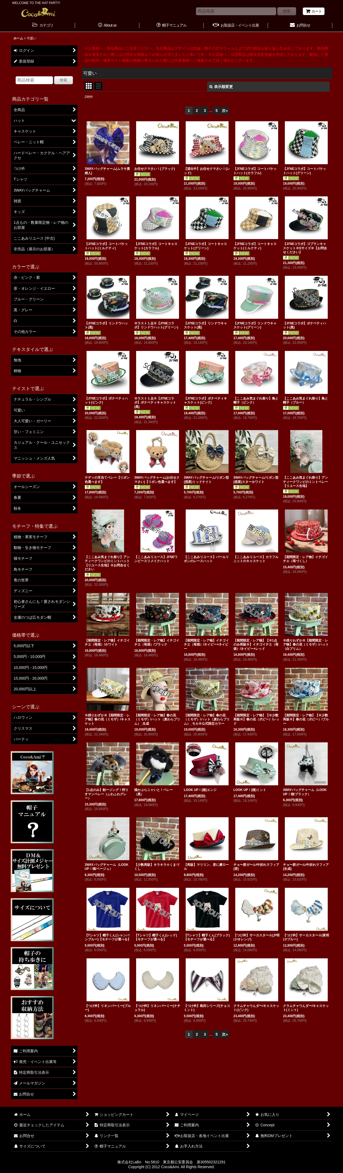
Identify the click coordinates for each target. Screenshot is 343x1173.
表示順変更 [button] (221, 87)
